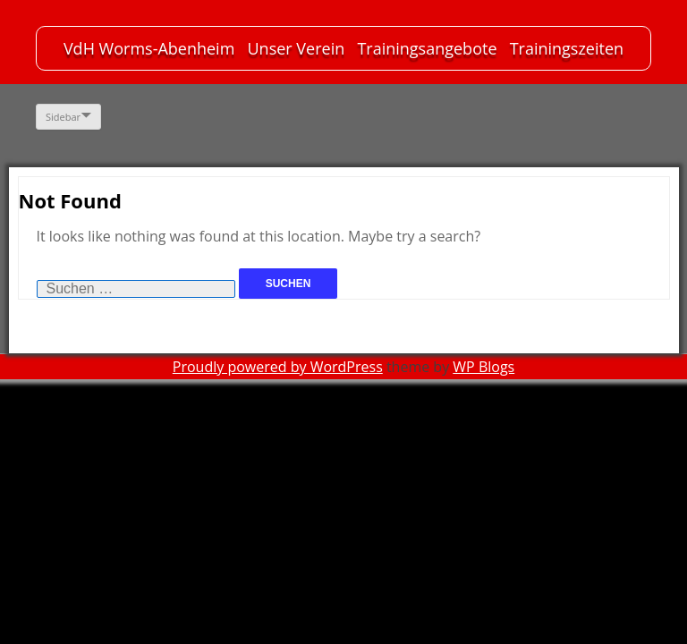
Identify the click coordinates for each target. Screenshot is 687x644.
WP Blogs (483, 367)
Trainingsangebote (426, 48)
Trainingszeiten (566, 48)
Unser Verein (295, 48)
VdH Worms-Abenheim (149, 48)
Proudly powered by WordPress (278, 367)
